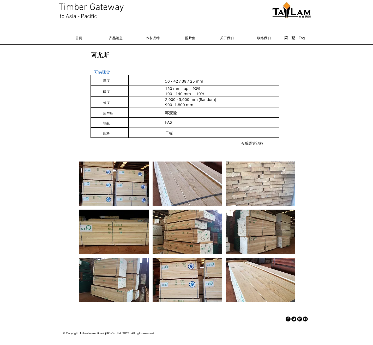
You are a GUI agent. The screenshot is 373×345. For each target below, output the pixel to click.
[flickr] (305, 319)
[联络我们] (263, 38)
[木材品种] (152, 38)
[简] (286, 38)
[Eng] (301, 38)
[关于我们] (226, 38)
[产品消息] (115, 38)
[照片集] (190, 38)
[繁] (293, 38)
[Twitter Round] (293, 319)
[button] (114, 184)
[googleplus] (299, 319)
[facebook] (288, 319)
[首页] (78, 38)
